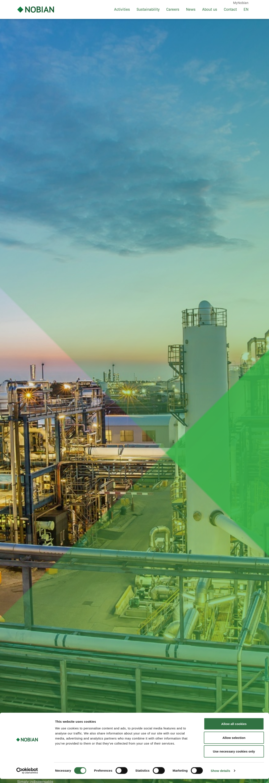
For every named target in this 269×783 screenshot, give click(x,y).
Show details (220, 774)
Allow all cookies (234, 728)
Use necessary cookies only (234, 755)
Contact (230, 9)
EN (246, 9)
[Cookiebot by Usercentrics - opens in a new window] (27, 775)
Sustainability (148, 9)
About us (209, 9)
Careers (172, 9)
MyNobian (240, 3)
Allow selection (233, 741)
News (190, 9)
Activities (122, 9)
